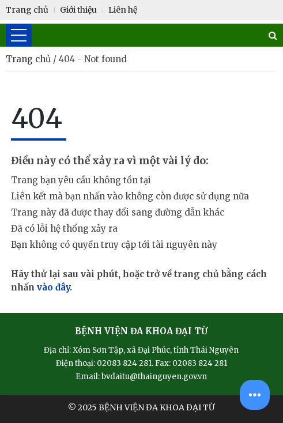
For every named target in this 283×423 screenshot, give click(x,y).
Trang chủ (29, 59)
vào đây (53, 287)
